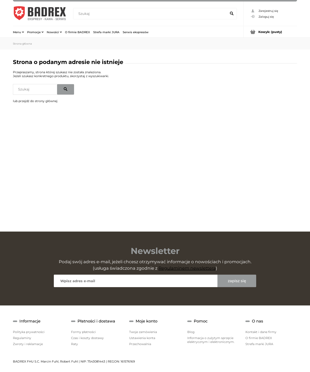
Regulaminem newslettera (187, 268)
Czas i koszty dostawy (87, 338)
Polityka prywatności (29, 332)
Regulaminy (22, 338)
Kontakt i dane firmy (260, 332)
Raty (74, 344)
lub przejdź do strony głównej (35, 101)
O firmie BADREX (258, 338)
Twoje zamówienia (143, 332)
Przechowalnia (140, 344)
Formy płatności (83, 332)
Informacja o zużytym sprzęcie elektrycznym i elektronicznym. (210, 340)
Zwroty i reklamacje (28, 344)
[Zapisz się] (236, 281)
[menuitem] (18, 32)
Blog (191, 332)
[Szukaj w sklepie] (151, 14)
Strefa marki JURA (259, 344)
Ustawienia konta (142, 338)
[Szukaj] (232, 14)
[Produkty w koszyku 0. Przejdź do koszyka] (270, 31)
